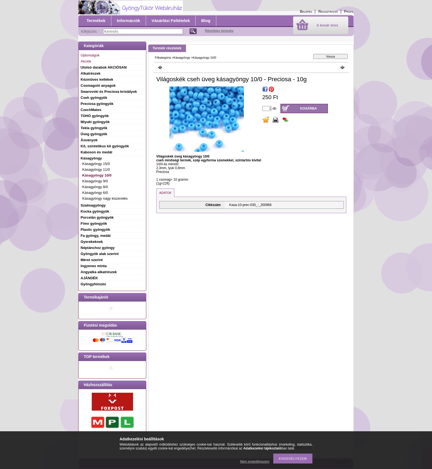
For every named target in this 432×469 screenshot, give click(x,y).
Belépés (306, 11)
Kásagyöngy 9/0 (95, 181)
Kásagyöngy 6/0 (95, 193)
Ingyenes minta (94, 266)
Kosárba (308, 108)
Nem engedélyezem (254, 461)
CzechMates (91, 110)
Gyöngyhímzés (93, 284)
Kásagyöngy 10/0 (97, 175)
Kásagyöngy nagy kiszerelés (105, 198)
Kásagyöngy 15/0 (96, 164)
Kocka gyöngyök (95, 211)
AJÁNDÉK (89, 278)
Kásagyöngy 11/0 (96, 169)
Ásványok (89, 140)
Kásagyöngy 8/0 (95, 187)
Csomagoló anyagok (98, 85)
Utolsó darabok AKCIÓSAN (104, 67)
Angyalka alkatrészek (99, 272)
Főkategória (163, 57)
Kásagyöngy (182, 57)
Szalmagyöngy (93, 205)
